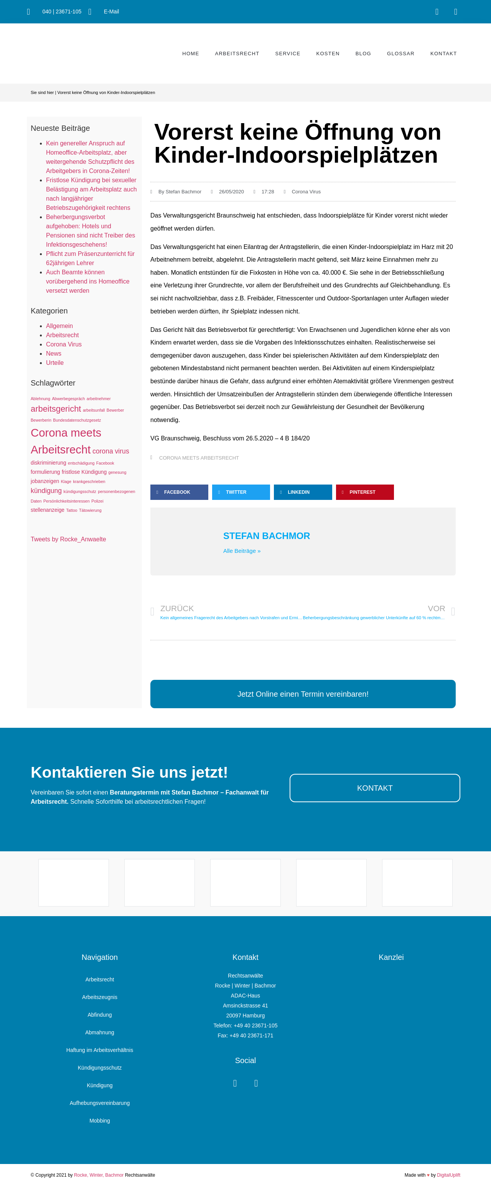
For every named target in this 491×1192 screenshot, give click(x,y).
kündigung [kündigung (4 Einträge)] (46, 491)
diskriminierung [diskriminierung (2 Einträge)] (48, 463)
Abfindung (99, 1015)
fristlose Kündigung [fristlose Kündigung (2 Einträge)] (84, 472)
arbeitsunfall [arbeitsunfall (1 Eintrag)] (94, 410)
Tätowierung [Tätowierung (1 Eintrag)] (90, 510)
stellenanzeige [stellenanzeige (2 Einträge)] (47, 510)
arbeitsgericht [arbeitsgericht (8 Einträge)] (56, 409)
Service (287, 53)
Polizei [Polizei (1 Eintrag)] (97, 501)
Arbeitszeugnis (99, 997)
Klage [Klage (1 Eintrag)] (66, 481)
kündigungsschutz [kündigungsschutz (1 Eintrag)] (80, 491)
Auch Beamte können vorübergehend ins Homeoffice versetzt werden (88, 281)
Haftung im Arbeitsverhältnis (99, 1050)
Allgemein (59, 326)
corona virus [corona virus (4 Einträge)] (110, 451)
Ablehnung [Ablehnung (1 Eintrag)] (40, 398)
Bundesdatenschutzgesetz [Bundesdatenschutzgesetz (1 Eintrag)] (77, 420)
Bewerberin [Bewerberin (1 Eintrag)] (41, 420)
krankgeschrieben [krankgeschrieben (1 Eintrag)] (89, 481)
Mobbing (99, 1121)
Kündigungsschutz (100, 1068)
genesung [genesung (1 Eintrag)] (118, 472)
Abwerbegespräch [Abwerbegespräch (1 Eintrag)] (68, 398)
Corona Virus (64, 344)
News (53, 353)
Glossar (401, 53)
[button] (179, 492)
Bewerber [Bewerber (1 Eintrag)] (115, 410)
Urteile (55, 362)
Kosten (327, 53)
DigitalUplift (448, 1175)
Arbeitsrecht (237, 53)
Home (190, 53)
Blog (363, 53)
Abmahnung (99, 1032)
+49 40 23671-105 (255, 1025)
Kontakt (443, 53)
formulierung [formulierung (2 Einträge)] (45, 472)
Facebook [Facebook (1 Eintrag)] (105, 463)
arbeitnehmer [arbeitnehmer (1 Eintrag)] (99, 398)
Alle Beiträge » (242, 551)
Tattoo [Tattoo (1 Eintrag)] (71, 510)
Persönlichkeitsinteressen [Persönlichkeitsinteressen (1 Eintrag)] (66, 501)
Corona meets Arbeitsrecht (199, 458)
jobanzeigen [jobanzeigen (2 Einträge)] (45, 481)
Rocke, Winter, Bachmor (99, 1175)
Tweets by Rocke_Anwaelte (68, 539)
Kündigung (100, 1085)
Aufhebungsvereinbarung (100, 1103)
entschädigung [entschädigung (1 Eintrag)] (81, 463)
